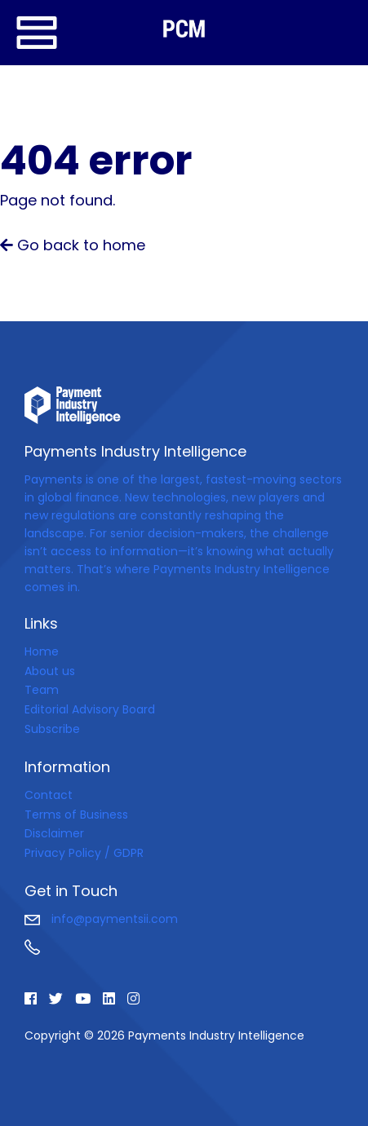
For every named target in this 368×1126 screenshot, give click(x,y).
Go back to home (72, 245)
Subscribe (52, 729)
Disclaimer (54, 833)
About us (49, 671)
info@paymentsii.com (101, 919)
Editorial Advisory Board (89, 709)
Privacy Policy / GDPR (84, 853)
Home (41, 651)
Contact (48, 795)
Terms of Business (76, 814)
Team (41, 690)
